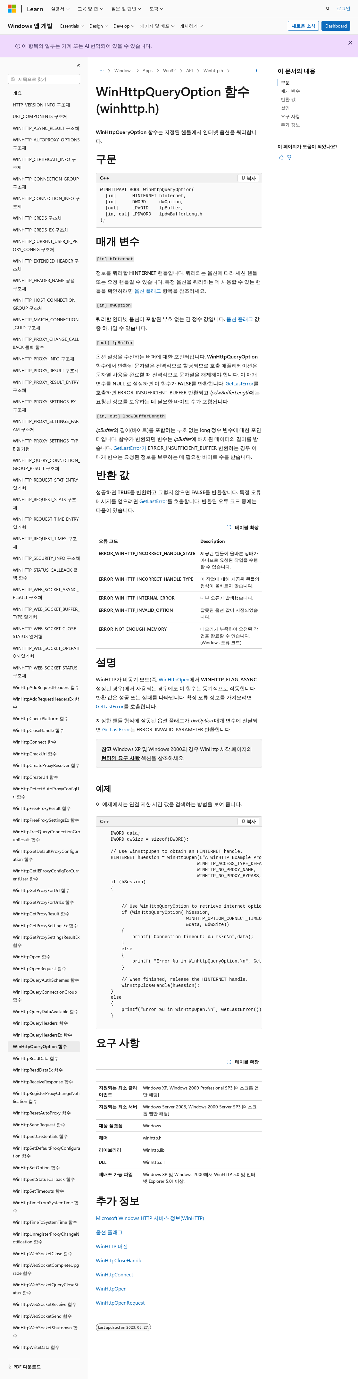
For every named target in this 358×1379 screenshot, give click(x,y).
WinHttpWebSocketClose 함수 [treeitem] (42, 1242)
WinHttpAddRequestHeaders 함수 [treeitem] (46, 675)
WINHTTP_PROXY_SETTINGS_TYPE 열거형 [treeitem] (45, 433)
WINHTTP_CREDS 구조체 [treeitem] (37, 206)
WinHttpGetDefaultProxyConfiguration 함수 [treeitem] (46, 843)
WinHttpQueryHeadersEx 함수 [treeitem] (42, 1023)
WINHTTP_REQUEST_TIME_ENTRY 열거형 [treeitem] (46, 511)
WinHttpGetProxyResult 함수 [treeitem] (41, 902)
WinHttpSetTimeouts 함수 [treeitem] (38, 1179)
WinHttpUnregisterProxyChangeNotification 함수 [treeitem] (46, 1226)
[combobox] (44, 79)
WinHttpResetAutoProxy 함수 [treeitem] (42, 1101)
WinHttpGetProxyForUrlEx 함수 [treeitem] (43, 890)
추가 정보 (290, 125)
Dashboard (336, 26)
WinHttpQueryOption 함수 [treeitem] (40, 1034)
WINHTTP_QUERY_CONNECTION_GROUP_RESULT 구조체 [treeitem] (46, 452)
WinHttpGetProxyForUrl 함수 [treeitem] (41, 878)
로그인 (343, 8)
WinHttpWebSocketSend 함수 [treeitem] (42, 1304)
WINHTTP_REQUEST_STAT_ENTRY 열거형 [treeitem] (45, 472)
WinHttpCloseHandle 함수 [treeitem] (38, 718)
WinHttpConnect (114, 1274)
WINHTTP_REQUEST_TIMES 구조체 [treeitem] (45, 531)
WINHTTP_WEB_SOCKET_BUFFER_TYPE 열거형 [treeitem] (46, 601)
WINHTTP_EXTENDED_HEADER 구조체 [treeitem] (46, 253)
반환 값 (288, 99)
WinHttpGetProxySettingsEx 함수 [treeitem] (45, 914)
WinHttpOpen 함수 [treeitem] (32, 945)
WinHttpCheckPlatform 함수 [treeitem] (41, 706)
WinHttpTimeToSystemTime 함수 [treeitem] (45, 1210)
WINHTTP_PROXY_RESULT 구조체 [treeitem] (46, 359)
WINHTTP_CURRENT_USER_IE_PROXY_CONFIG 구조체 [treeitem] (45, 233)
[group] (179, 928)
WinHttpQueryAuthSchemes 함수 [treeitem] (46, 968)
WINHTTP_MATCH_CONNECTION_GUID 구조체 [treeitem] (46, 312)
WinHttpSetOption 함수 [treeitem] (36, 1156)
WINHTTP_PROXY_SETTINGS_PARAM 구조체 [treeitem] (46, 413)
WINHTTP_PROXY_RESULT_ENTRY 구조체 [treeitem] (46, 374)
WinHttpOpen (174, 679)
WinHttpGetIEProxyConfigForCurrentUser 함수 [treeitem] (46, 863)
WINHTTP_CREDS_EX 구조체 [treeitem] (41, 218)
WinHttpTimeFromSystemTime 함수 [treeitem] (46, 1195)
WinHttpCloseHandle (119, 1260)
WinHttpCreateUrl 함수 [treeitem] (35, 765)
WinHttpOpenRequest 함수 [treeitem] (39, 957)
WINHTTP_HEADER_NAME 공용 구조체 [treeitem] (44, 272)
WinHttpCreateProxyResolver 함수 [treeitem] (46, 753)
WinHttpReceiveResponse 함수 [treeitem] (43, 1070)
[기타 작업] (256, 71)
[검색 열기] (327, 8)
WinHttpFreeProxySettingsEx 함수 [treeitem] (46, 808)
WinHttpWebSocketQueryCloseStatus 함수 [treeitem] (46, 1277)
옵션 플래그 (147, 290)
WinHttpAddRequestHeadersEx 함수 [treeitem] (46, 691)
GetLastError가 (129, 447)
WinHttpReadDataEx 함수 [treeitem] (38, 1058)
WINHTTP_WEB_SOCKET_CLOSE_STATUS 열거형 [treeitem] (45, 621)
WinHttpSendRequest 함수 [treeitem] (39, 1113)
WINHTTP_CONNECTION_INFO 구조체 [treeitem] (46, 190)
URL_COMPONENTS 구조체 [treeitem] (40, 104)
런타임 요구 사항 (120, 757)
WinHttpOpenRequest (120, 1302)
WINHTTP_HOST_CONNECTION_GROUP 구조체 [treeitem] (45, 292)
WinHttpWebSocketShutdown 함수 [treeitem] (45, 1320)
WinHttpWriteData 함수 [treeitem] (36, 1335)
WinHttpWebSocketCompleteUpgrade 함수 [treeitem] (46, 1257)
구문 (285, 83)
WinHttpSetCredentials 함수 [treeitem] (40, 1124)
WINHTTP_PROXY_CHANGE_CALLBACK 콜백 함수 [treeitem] (46, 331)
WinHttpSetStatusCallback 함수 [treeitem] (44, 1167)
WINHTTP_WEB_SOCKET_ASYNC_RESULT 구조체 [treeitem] (46, 582)
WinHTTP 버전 (112, 1246)
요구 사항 (290, 116)
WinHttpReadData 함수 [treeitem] (36, 1046)
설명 (285, 108)
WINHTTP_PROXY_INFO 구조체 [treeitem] (43, 347)
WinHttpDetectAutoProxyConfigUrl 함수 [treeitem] (46, 781)
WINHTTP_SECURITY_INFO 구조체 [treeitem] (46, 546)
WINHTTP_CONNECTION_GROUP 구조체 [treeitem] (46, 171)
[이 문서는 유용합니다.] (281, 157)
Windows (123, 70)
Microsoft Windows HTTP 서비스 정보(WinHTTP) (150, 1218)
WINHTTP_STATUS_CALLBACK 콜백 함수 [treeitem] (45, 562)
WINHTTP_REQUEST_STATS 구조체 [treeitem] (44, 491)
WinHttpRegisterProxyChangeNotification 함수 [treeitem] (46, 1085)
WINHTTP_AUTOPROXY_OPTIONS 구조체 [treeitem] (46, 132)
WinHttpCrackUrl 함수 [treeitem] (35, 742)
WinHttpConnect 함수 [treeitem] (34, 730)
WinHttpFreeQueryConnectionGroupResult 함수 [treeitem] (46, 824)
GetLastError (240, 383)
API (189, 70)
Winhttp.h (213, 70)
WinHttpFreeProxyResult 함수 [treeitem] (42, 796)
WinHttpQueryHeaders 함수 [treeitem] (40, 1011)
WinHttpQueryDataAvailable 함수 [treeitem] (46, 999)
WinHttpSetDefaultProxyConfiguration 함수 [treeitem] (46, 1140)
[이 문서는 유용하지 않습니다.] (289, 157)
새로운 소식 (303, 26)
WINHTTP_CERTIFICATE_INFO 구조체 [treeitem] (44, 151)
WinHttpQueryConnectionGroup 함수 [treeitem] (45, 984)
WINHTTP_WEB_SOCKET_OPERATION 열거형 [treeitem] (46, 640)
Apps (148, 70)
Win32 (169, 70)
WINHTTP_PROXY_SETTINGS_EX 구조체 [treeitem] (44, 394)
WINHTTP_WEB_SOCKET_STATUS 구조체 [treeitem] (45, 660)
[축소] (78, 65)
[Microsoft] (12, 8)
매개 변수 (290, 91)
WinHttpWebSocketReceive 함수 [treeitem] (45, 1292)
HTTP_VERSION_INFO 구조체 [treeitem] (41, 93)
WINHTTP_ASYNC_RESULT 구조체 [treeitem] (46, 116)
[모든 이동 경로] (101, 71)
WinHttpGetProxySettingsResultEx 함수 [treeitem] (46, 929)
